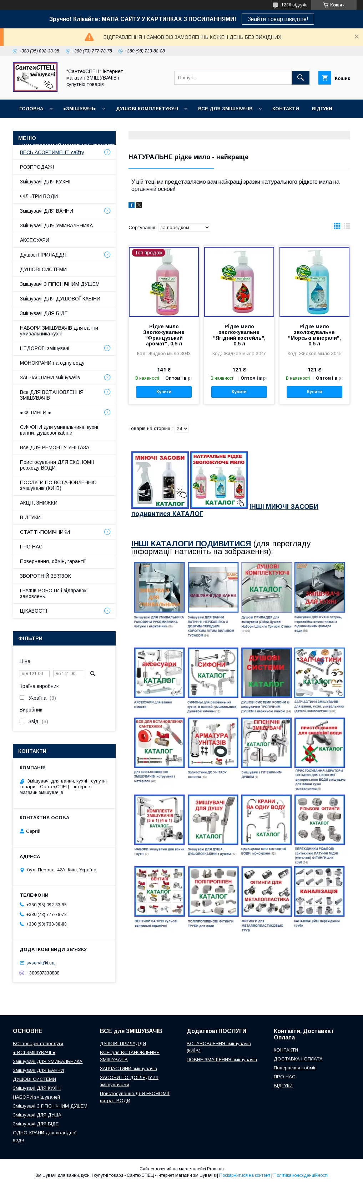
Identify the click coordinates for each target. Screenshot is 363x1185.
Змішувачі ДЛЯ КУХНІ (45, 181)
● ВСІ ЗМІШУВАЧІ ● (34, 1052)
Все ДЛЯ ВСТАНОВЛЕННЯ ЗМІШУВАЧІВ (52, 395)
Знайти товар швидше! (277, 19)
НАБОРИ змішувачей (36, 1097)
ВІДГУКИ (322, 108)
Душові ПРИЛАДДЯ (43, 255)
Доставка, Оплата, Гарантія (182, 127)
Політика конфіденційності (300, 1175)
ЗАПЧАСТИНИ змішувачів (50, 377)
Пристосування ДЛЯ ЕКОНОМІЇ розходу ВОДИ (57, 465)
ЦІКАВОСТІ (33, 611)
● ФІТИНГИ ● (35, 412)
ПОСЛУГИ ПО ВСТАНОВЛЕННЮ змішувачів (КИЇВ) (58, 485)
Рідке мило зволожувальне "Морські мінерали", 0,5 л (314, 335)
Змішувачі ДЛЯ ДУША (37, 1115)
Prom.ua (215, 1168)
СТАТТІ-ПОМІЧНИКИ (193, 145)
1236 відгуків (294, 4)
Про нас (144, 145)
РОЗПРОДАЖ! (37, 167)
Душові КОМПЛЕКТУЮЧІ (147, 108)
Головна (31, 108)
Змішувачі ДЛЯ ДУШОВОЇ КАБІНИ (60, 299)
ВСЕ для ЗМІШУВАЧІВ (225, 108)
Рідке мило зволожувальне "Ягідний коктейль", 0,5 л (239, 335)
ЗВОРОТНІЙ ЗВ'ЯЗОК (45, 576)
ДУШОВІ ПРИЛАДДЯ (123, 1043)
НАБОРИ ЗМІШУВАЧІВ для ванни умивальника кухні (59, 330)
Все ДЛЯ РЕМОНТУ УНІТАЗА (54, 447)
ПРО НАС (31, 547)
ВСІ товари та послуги (38, 1043)
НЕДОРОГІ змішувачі (44, 348)
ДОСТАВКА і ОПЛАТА (298, 1059)
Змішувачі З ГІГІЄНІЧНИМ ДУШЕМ (60, 284)
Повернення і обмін (261, 127)
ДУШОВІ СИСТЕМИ (43, 269)
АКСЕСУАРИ (34, 240)
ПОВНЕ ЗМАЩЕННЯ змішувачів (222, 1059)
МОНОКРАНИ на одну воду (52, 363)
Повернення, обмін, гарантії (53, 561)
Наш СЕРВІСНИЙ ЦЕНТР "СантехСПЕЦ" (69, 145)
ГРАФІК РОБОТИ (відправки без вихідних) (75, 127)
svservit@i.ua (40, 963)
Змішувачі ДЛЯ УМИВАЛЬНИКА (56, 225)
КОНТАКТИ (285, 108)
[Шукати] (300, 78)
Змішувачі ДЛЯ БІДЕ (44, 313)
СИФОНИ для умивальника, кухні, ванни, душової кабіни (60, 430)
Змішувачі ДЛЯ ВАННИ (46, 211)
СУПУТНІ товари (252, 145)
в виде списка (347, 228)
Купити (163, 391)
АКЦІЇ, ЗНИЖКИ (38, 503)
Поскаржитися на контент (244, 1175)
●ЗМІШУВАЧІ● (79, 108)
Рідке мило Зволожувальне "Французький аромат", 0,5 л (164, 335)
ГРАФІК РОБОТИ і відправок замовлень (53, 593)
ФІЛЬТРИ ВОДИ (39, 196)
